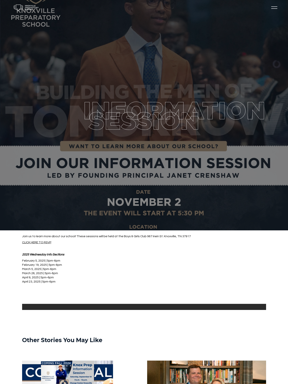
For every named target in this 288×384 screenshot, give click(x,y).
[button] (274, 8)
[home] (26, 8)
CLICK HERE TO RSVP (36, 242)
